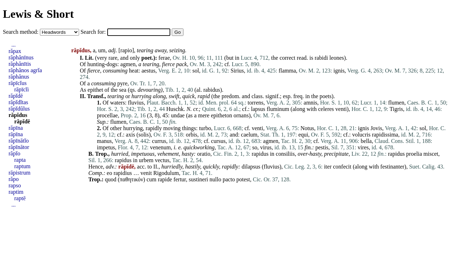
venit (146, 173)
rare (112, 58)
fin (308, 147)
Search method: (21, 32)
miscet (431, 154)
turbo (205, 128)
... (13, 45)
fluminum (277, 109)
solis (143, 135)
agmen (128, 64)
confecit (342, 167)
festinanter (392, 167)
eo (109, 173)
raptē (20, 198)
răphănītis (20, 64)
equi (303, 135)
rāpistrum (19, 173)
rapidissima (385, 135)
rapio (126, 50)
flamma (287, 71)
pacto (229, 179)
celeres (326, 109)
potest (243, 179)
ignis (338, 71)
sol (195, 71)
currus (159, 141)
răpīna (16, 128)
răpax (15, 51)
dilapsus (251, 167)
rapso (15, 185)
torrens (255, 103)
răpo (14, 179)
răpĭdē (16, 96)
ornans (241, 115)
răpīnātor (19, 147)
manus (104, 141)
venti (341, 109)
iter (327, 167)
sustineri (198, 179)
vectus (162, 160)
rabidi (321, 58)
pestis (321, 147)
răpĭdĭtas (18, 102)
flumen (396, 103)
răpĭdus (18, 115)
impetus (106, 147)
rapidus (260, 154)
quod (110, 179)
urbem (146, 160)
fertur (179, 179)
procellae (107, 115)
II (155, 167)
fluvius (136, 103)
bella (366, 141)
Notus (307, 128)
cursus (218, 141)
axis (130, 135)
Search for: (94, 32)
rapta (20, 160)
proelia (414, 154)
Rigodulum (166, 173)
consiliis (285, 154)
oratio (203, 154)
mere (203, 115)
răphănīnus (21, 57)
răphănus (19, 77)
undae (178, 115)
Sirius (237, 71)
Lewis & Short (38, 13)
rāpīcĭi (21, 89)
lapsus (258, 109)
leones (337, 58)
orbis (191, 135)
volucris (361, 135)
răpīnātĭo (19, 141)
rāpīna (16, 134)
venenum (160, 147)
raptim (16, 192)
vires (363, 147)
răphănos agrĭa (25, 70)
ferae (164, 58)
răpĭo (14, 153)
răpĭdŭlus (19, 109)
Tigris (396, 109)
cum (151, 179)
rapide (165, 179)
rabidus (211, 90)
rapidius (123, 173)
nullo (215, 179)
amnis (310, 103)
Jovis (376, 128)
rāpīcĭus (18, 83)
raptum (22, 166)
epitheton (221, 115)
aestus (148, 71)
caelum (249, 135)
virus (265, 147)
